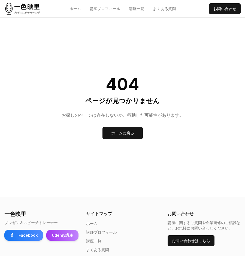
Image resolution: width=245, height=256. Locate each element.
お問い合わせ (224, 8)
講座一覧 (136, 8)
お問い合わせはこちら (191, 240)
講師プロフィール (105, 8)
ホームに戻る (122, 133)
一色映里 (15, 214)
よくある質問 (164, 8)
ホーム (75, 8)
